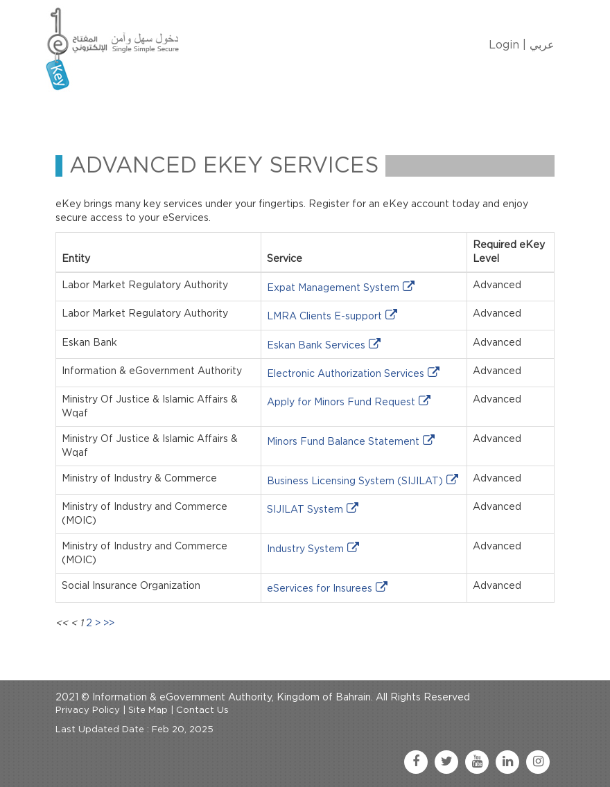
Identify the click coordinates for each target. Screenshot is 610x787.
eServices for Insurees (319, 589)
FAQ (475, 113)
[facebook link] (416, 762)
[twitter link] (446, 762)
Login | (507, 45)
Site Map (148, 710)
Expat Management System (333, 288)
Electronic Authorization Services (345, 374)
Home (91, 113)
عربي (542, 45)
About (143, 113)
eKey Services (327, 113)
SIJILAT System (305, 510)
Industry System (305, 549)
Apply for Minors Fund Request (341, 402)
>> (108, 623)
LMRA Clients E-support (324, 316)
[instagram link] (538, 762)
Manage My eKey (225, 113)
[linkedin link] (507, 762)
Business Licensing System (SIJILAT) (355, 481)
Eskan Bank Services (316, 346)
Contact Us (413, 113)
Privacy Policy (87, 710)
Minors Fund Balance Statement (343, 442)
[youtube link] (477, 762)
